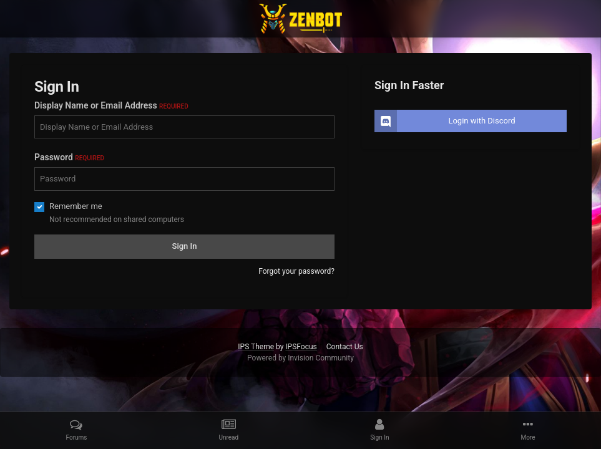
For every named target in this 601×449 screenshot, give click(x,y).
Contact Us (344, 346)
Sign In (184, 246)
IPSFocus (300, 346)
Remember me (75, 206)
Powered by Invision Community (300, 358)
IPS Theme (256, 346)
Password (69, 157)
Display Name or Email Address (111, 105)
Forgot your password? (296, 271)
